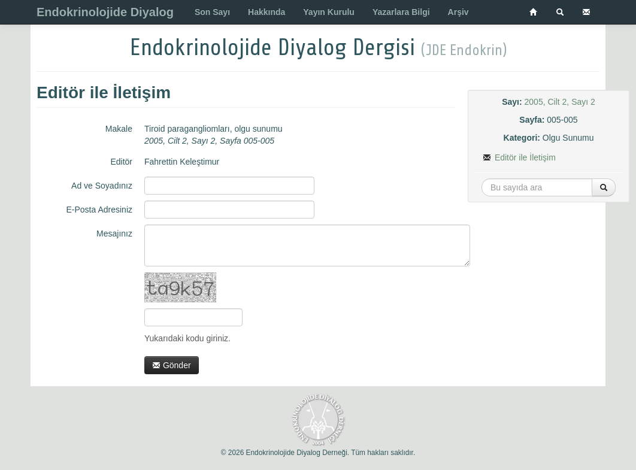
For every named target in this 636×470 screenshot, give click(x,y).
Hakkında (266, 12)
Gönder (171, 365)
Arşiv (458, 12)
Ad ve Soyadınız (101, 185)
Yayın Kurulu (329, 12)
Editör (121, 161)
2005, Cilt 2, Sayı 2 (560, 102)
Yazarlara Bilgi (401, 12)
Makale (118, 129)
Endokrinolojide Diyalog (105, 12)
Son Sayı (212, 12)
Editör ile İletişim (519, 157)
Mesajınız (114, 233)
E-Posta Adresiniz (99, 209)
